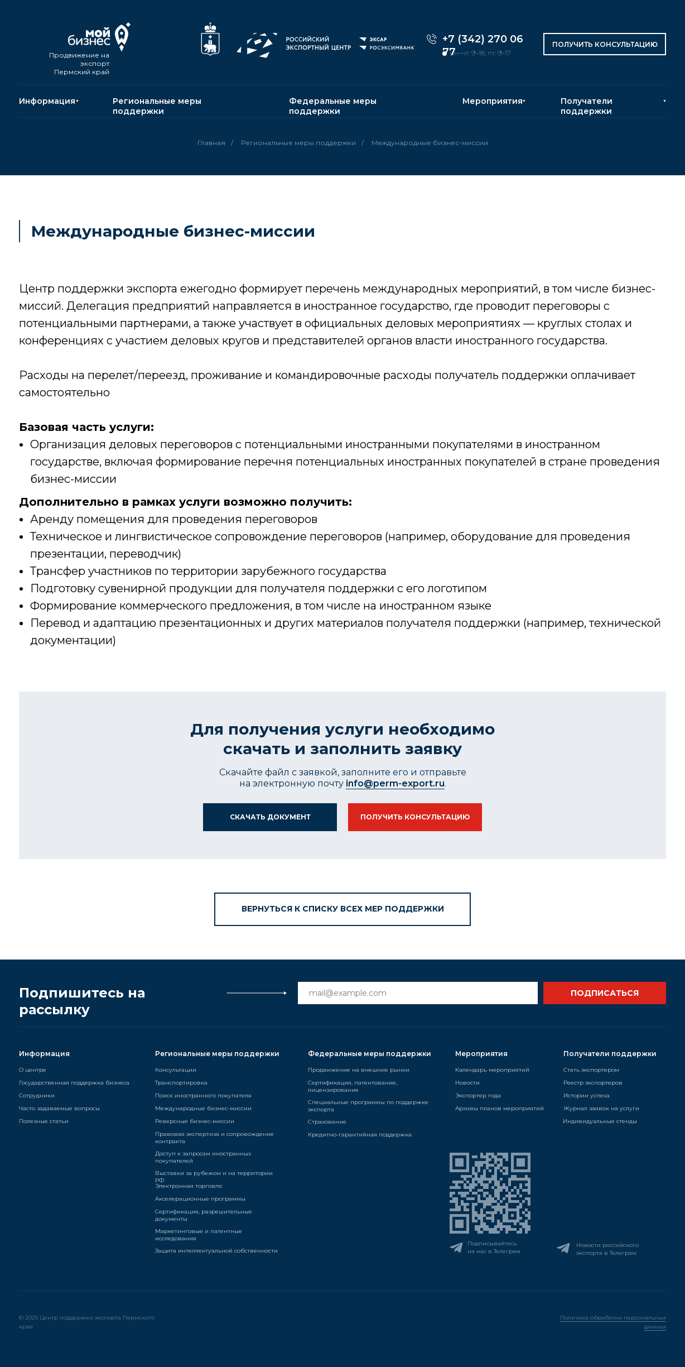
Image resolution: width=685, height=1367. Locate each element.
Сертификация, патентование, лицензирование (352, 1086)
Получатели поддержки (586, 106)
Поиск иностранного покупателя (203, 1095)
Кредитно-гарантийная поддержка (360, 1134)
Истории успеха (586, 1095)
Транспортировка (181, 1082)
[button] (604, 44)
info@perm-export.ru (395, 783)
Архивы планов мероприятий (499, 1108)
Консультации (175, 1069)
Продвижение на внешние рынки (358, 1069)
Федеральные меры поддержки (333, 106)
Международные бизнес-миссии (203, 1108)
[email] (418, 993)
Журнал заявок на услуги (601, 1108)
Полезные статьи (44, 1121)
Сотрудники (37, 1095)
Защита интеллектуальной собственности (216, 1250)
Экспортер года (478, 1095)
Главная (211, 142)
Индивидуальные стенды (600, 1121)
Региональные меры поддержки (157, 106)
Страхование (327, 1121)
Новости (467, 1082)
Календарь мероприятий (492, 1069)
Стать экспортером (591, 1069)
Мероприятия (492, 101)
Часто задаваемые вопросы (59, 1108)
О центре (32, 1069)
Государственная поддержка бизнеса (74, 1082)
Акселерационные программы (200, 1198)
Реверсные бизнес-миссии (194, 1121)
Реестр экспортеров (593, 1082)
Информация (47, 101)
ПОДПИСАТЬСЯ (605, 993)
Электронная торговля (188, 1185)
